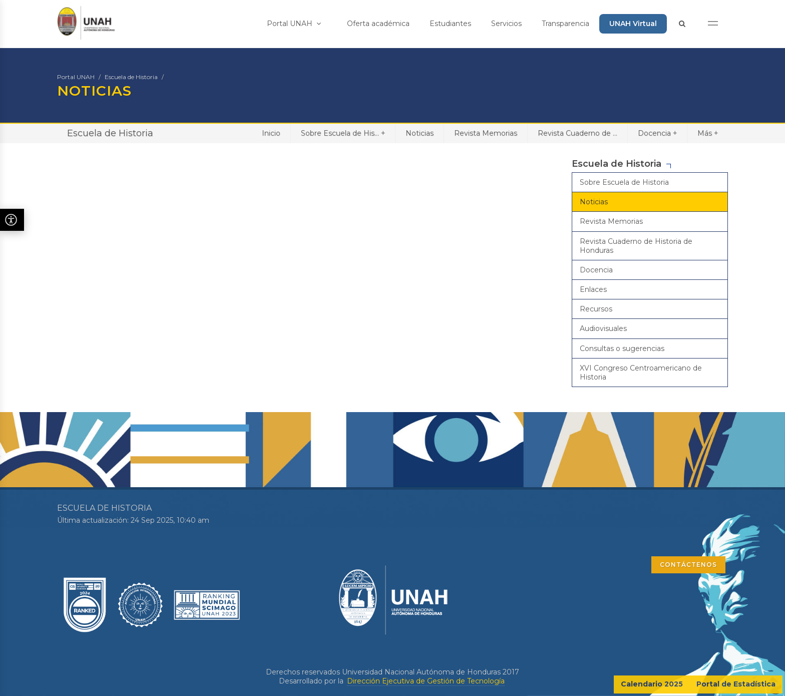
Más (707, 133)
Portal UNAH (294, 23)
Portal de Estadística (735, 683)
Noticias (420, 133)
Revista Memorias (485, 133)
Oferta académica (378, 23)
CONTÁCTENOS (688, 564)
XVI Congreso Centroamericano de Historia (641, 373)
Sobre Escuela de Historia (624, 182)
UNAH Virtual (633, 23)
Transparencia (565, 23)
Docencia (657, 133)
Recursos (596, 308)
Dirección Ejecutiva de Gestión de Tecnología (426, 680)
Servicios (506, 23)
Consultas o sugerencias (622, 348)
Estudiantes (450, 23)
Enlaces (593, 289)
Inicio (271, 133)
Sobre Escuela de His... (343, 133)
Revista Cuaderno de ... (577, 133)
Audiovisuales (603, 328)
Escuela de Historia (131, 77)
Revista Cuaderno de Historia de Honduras (636, 246)
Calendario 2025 (652, 683)
